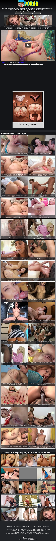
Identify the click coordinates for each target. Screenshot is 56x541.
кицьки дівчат (35, 64)
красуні (27, 64)
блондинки (12, 64)
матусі (6, 64)
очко (41, 64)
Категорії (18, 11)
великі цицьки (20, 64)
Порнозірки (37, 11)
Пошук (30, 11)
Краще (24, 11)
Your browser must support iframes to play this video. (28, 45)
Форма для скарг (28, 538)
